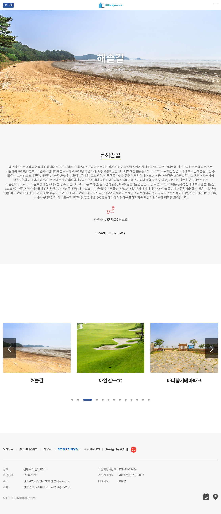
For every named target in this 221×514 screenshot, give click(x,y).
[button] (211, 348)
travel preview (110, 233)
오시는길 (8, 449)
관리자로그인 (92, 449)
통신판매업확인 (28, 449)
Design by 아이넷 (121, 450)
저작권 (47, 449)
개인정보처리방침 (68, 449)
